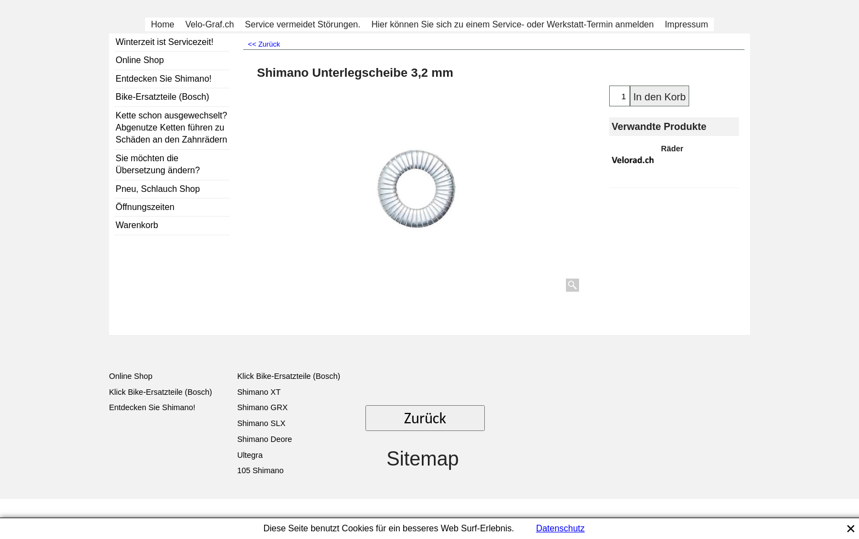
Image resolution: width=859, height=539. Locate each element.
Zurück (425, 418)
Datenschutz (560, 528)
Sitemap (422, 458)
